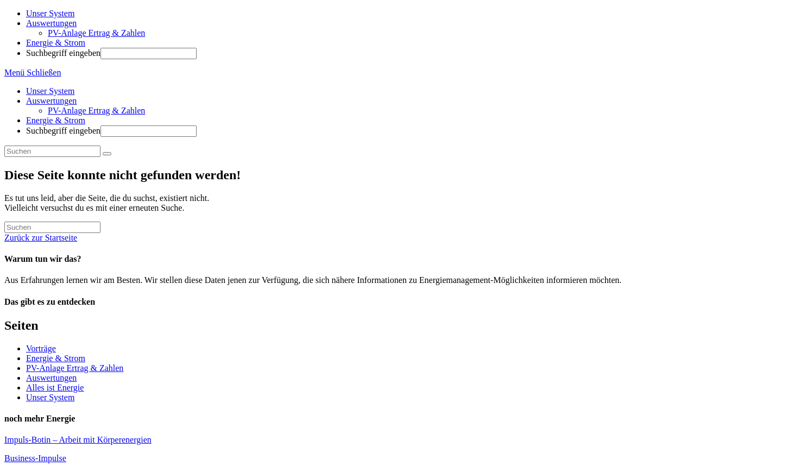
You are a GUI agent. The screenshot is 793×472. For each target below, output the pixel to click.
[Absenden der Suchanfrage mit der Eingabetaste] (148, 53)
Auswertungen (51, 100)
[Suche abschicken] (107, 153)
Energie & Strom (55, 120)
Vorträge (41, 348)
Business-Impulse (35, 458)
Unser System (50, 91)
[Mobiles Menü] (32, 72)
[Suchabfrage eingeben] (52, 151)
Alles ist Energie (55, 387)
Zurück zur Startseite (40, 237)
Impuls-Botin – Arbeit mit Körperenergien (78, 439)
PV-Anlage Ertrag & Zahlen (96, 110)
